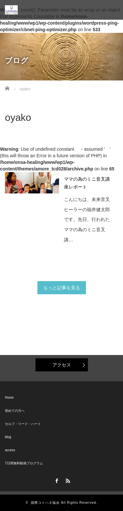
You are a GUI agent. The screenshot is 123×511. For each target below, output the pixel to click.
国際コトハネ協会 (45, 502)
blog (8, 437)
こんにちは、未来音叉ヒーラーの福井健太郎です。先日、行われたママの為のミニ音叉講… (87, 219)
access (10, 450)
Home (9, 397)
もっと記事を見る (61, 287)
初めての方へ (15, 410)
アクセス (61, 364)
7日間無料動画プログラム (24, 463)
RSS (67, 480)
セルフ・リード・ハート (23, 424)
